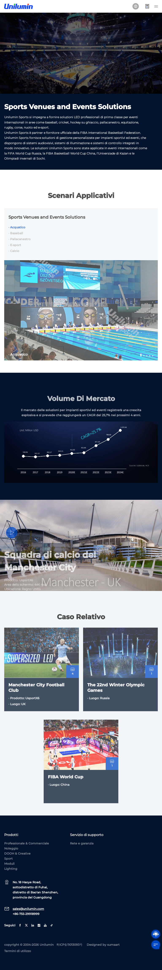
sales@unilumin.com (28, 909)
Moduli (9, 864)
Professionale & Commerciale (26, 843)
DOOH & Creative (17, 853)
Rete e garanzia (81, 843)
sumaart (113, 945)
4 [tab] (150, 360)
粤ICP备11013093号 (69, 945)
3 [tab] (147, 360)
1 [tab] (141, 360)
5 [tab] (153, 360)
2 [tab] (144, 360)
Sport (8, 858)
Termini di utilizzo (17, 951)
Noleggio (11, 848)
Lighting (10, 869)
